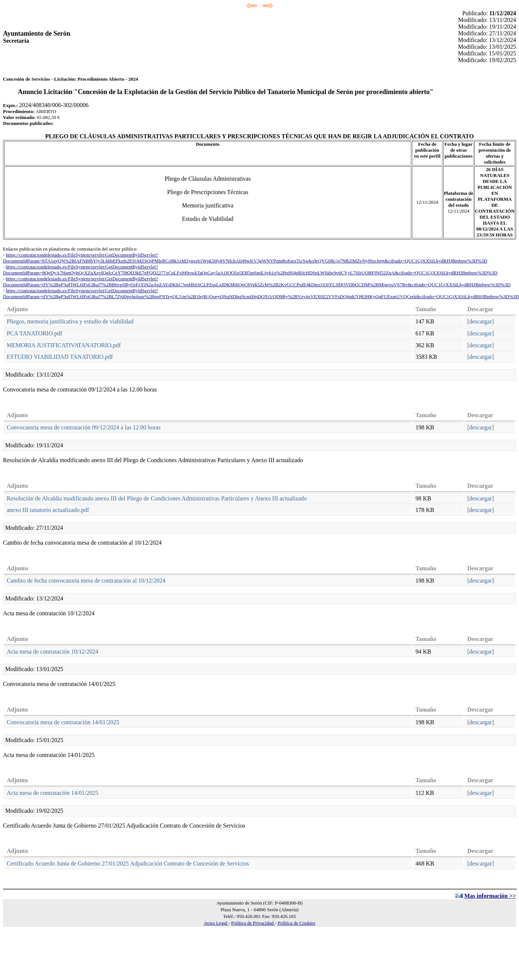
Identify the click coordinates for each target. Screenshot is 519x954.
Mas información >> (490, 896)
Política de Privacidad (253, 923)
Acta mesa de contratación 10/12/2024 (52, 651)
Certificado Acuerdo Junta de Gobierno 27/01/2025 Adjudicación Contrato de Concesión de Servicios (128, 863)
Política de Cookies (296, 923)
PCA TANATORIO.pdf (34, 333)
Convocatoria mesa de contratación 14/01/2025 (63, 722)
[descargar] (480, 321)
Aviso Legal (216, 923)
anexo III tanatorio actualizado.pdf (48, 510)
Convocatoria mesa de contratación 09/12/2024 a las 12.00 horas (84, 427)
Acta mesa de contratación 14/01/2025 (52, 793)
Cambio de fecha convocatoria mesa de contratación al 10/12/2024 (86, 580)
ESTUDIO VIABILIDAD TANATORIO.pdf (60, 357)
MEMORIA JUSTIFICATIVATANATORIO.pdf (64, 345)
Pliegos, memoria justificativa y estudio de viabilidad (70, 321)
